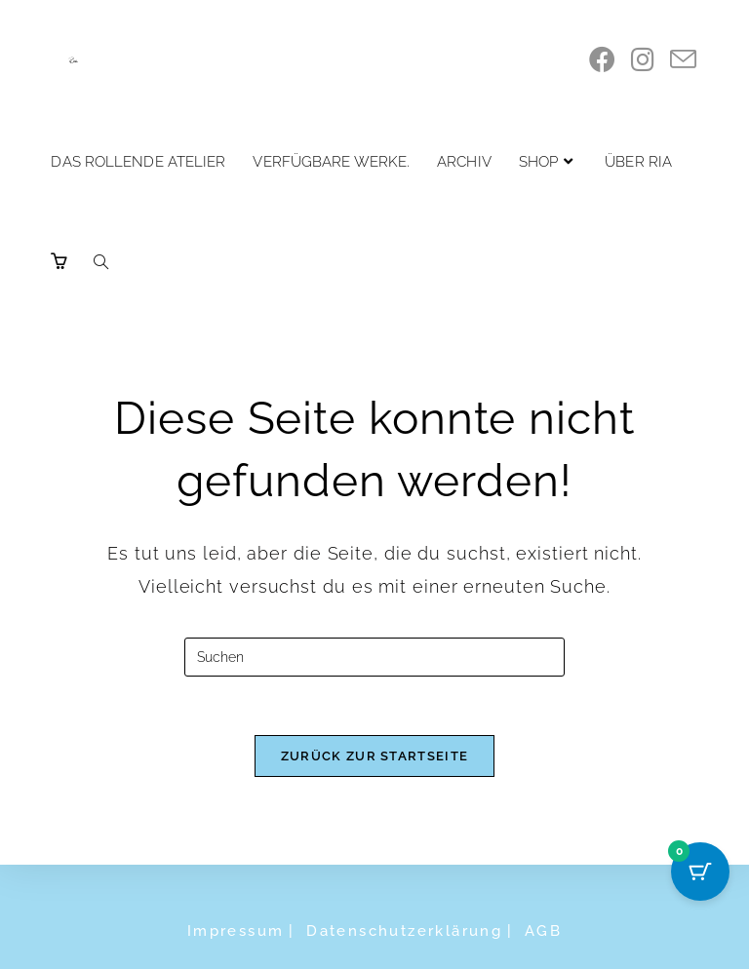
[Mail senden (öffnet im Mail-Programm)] (683, 60)
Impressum (236, 931)
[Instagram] (642, 59)
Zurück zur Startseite (374, 756)
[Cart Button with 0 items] (700, 871)
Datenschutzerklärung (404, 931)
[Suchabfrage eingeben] (374, 657)
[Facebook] (602, 59)
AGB (543, 931)
